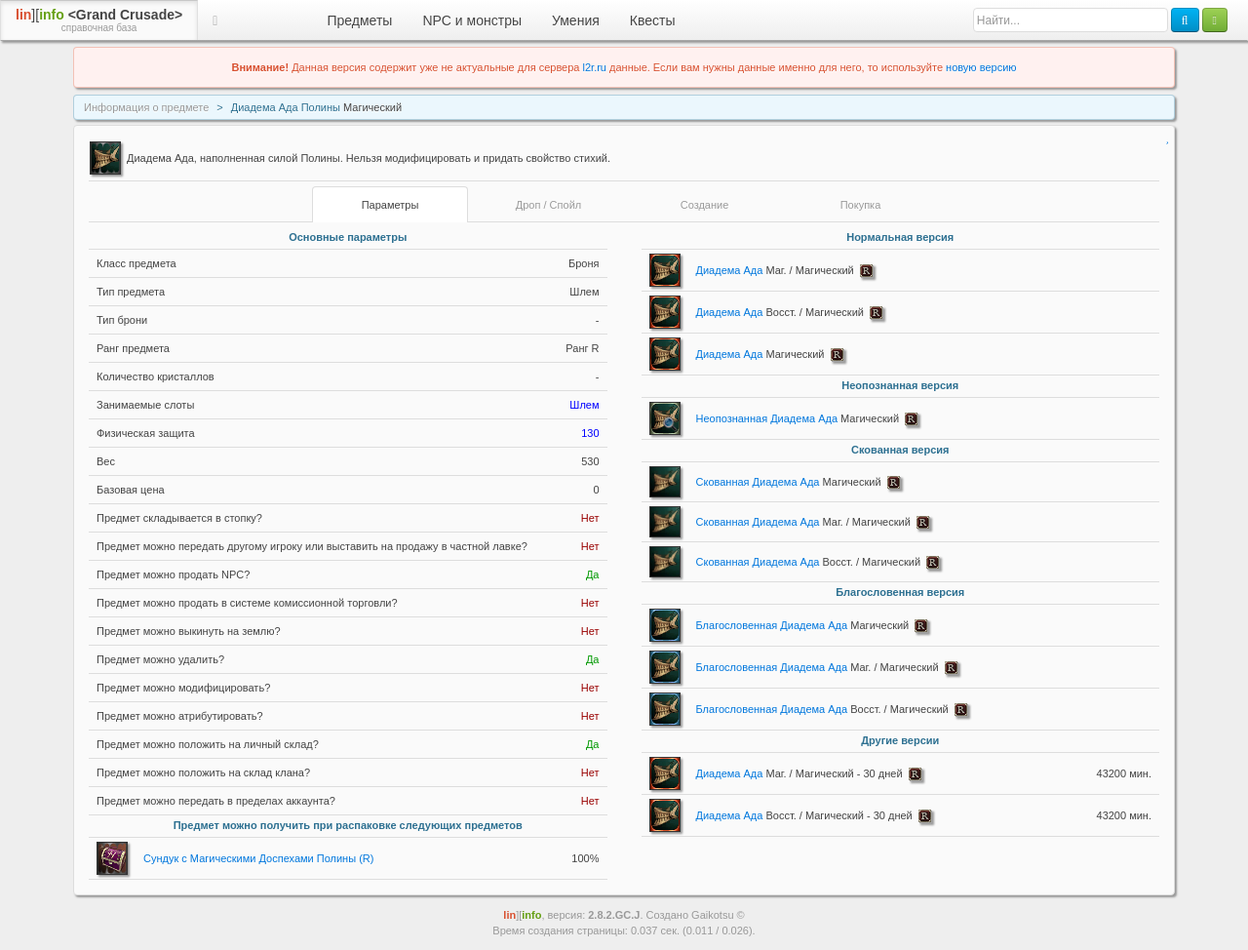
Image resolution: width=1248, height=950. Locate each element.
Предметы (360, 20)
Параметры (390, 205)
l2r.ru (594, 67)
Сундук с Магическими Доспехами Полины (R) (258, 858)
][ (99, 20)
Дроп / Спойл (548, 205)
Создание (705, 205)
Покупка (860, 205)
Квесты (653, 20)
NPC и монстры (472, 20)
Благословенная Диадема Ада (803, 625)
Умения (576, 20)
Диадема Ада (775, 270)
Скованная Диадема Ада (788, 482)
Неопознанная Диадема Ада (798, 418)
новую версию (981, 67)
